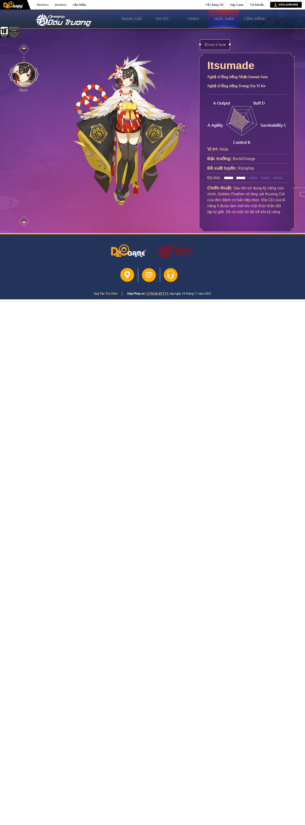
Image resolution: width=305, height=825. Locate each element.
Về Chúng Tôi (214, 4)
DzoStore (60, 4)
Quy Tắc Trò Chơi (105, 293)
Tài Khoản (257, 4)
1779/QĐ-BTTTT (157, 293)
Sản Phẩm (79, 4)
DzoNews (43, 4)
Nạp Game (237, 4)
